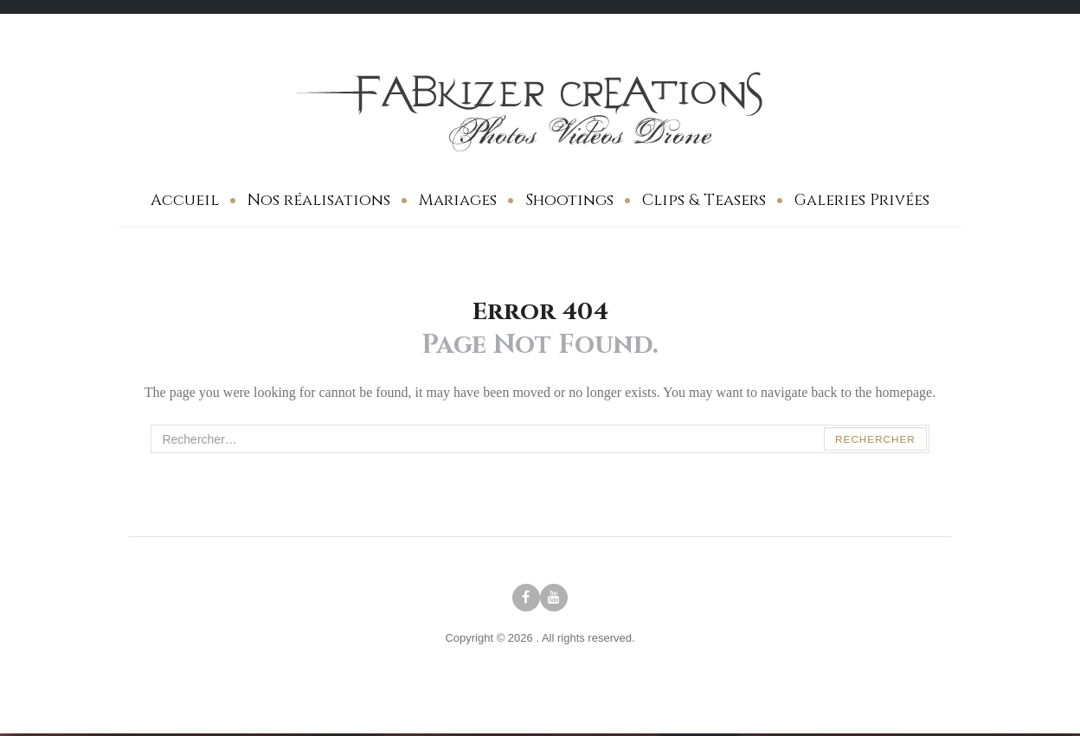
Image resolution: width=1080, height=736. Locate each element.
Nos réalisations (319, 200)
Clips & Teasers (704, 200)
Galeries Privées (861, 200)
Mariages (458, 200)
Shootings (569, 200)
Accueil (185, 200)
